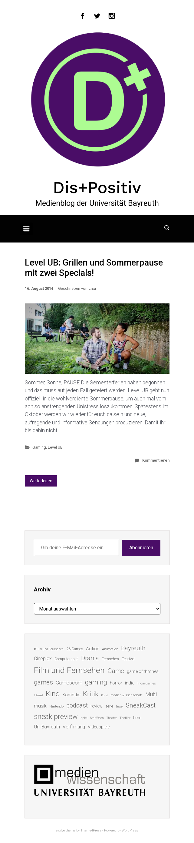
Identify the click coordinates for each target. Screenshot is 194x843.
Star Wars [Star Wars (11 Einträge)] (97, 718)
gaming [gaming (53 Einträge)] (96, 682)
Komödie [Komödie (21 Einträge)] (71, 694)
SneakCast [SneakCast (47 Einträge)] (141, 705)
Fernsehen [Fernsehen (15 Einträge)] (110, 659)
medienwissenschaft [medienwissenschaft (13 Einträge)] (126, 695)
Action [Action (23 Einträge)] (92, 648)
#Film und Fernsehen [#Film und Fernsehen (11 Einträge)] (49, 649)
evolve (60, 830)
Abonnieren (141, 547)
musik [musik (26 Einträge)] (40, 706)
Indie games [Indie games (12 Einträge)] (146, 683)
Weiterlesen (41, 480)
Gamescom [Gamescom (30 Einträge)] (69, 683)
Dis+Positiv (97, 187)
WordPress (130, 830)
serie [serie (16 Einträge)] (109, 706)
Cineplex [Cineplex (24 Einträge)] (43, 658)
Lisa (92, 288)
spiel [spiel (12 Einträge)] (84, 718)
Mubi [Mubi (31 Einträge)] (151, 694)
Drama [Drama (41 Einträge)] (90, 658)
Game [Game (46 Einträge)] (115, 670)
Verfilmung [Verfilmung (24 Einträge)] (74, 727)
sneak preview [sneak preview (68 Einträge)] (56, 716)
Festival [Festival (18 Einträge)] (128, 658)
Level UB (55, 447)
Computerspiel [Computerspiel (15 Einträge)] (66, 659)
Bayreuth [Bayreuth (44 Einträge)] (133, 648)
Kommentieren (155, 460)
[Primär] (26, 228)
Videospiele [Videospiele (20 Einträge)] (99, 726)
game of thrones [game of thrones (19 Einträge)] (143, 671)
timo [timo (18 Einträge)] (137, 717)
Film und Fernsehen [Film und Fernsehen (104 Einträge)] (69, 670)
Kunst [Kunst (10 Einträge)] (104, 695)
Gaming (39, 447)
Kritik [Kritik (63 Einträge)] (90, 694)
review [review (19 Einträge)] (96, 706)
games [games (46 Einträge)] (43, 682)
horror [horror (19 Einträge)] (116, 683)
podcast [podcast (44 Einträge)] (77, 705)
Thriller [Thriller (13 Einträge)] (125, 718)
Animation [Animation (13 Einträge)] (110, 649)
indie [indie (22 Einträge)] (130, 683)
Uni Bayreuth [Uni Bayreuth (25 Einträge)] (47, 727)
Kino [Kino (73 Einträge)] (53, 694)
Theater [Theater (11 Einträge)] (112, 718)
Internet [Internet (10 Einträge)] (38, 695)
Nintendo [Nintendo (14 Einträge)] (56, 706)
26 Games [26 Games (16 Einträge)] (74, 649)
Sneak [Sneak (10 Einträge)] (119, 706)
